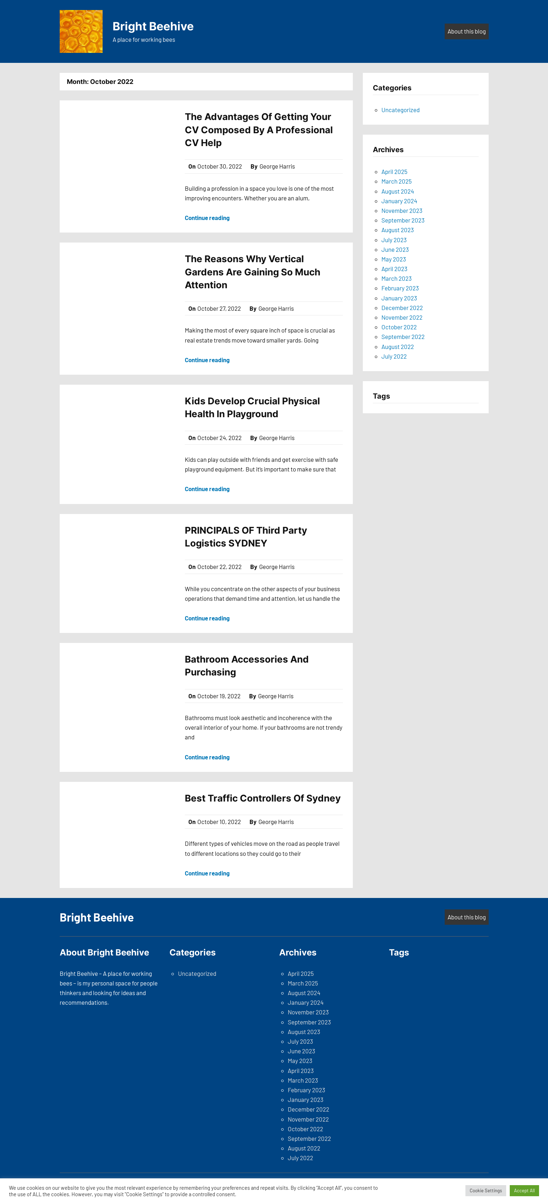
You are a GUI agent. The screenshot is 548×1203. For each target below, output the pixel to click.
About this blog (467, 31)
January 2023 (399, 297)
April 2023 (394, 268)
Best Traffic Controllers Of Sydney (263, 798)
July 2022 (394, 356)
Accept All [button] (524, 1190)
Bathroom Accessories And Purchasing (247, 666)
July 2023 (394, 239)
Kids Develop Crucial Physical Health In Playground (252, 407)
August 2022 (397, 346)
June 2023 (395, 249)
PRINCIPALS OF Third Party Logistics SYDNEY (246, 537)
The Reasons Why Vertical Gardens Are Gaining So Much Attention (252, 271)
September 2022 (403, 336)
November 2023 (402, 210)
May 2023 (393, 259)
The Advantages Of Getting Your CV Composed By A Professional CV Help (259, 129)
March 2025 (396, 181)
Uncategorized (400, 109)
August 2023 (397, 229)
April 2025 (394, 171)
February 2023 (400, 287)
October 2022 (399, 326)
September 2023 (403, 220)
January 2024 (399, 200)
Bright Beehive (153, 26)
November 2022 (402, 317)
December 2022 (402, 307)
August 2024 (397, 191)
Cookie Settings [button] (486, 1190)
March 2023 (396, 278)
